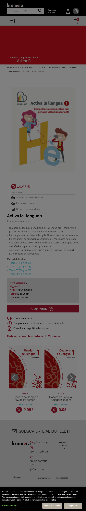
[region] (43, 499)
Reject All (73, 505)
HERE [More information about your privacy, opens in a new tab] (53, 500)
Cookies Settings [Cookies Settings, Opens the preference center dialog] (10, 505)
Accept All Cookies (52, 505)
